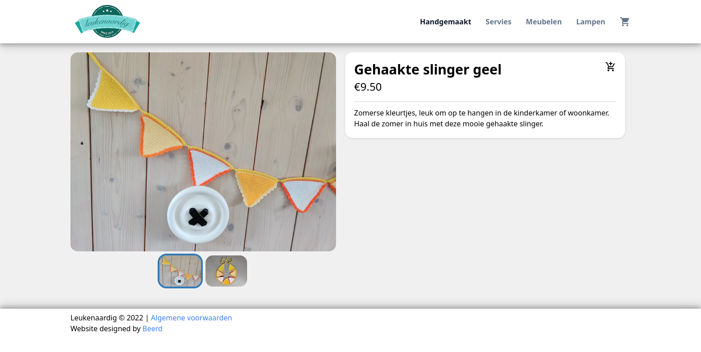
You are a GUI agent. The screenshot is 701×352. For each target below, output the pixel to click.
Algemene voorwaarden (191, 318)
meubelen (543, 22)
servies (498, 22)
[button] (203, 151)
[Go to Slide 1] (180, 271)
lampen (590, 22)
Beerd (152, 328)
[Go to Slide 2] (226, 271)
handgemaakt (446, 22)
